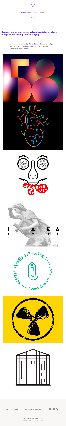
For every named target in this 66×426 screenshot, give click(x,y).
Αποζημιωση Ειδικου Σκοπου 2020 (33, 420)
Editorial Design (15, 46)
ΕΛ (32, 17)
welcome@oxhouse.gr (33, 409)
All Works (13, 44)
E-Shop (35, 12)
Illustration (34, 46)
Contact (41, 12)
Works (23, 12)
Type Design (23, 48)
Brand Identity (23, 44)
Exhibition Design (46, 44)
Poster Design (34, 44)
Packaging (26, 46)
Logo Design (43, 46)
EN (34, 17)
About (29, 12)
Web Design (13, 48)
